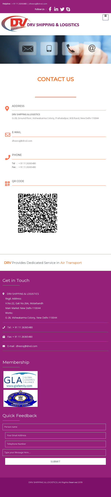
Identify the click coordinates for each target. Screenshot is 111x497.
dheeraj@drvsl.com (38, 3)
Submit (55, 461)
